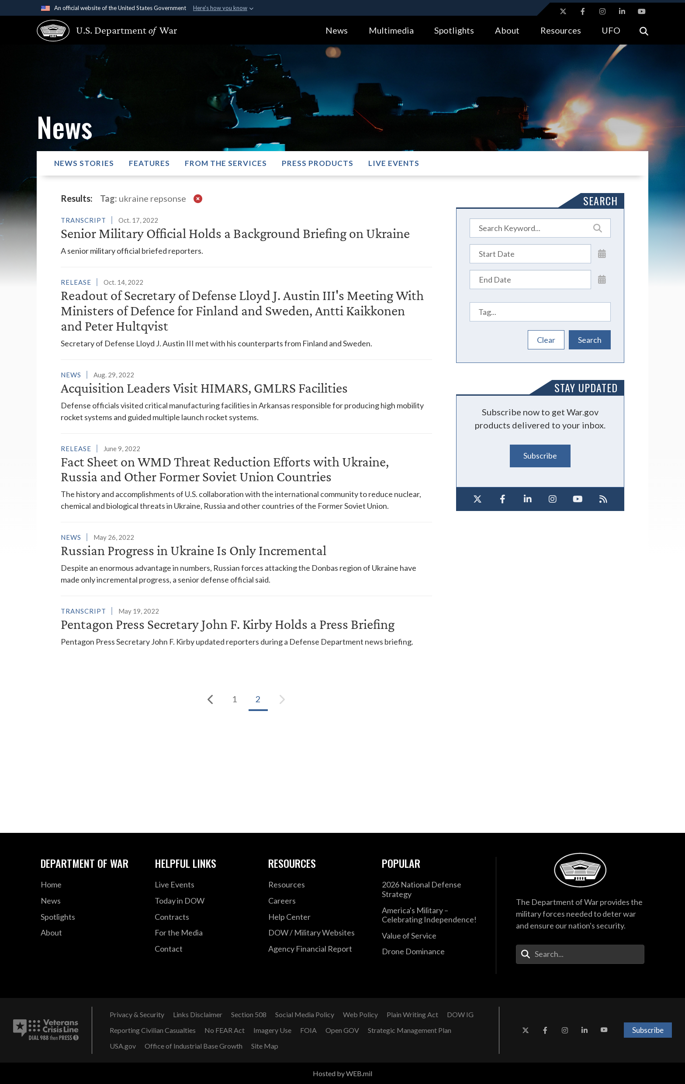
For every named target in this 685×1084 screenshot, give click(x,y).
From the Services (226, 163)
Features (149, 163)
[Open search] (644, 30)
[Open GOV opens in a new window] (342, 1030)
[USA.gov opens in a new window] (122, 1046)
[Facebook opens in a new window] (582, 11)
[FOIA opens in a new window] (308, 1030)
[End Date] (531, 279)
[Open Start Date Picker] (602, 253)
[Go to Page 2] (258, 699)
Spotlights (454, 30)
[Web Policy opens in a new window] (360, 1014)
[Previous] (211, 699)
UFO (611, 30)
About (507, 30)
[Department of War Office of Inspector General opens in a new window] (460, 1014)
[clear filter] (198, 198)
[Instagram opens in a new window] (602, 11)
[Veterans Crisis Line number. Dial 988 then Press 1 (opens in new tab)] (46, 1030)
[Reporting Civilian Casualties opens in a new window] (152, 1030)
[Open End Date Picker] (602, 279)
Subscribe (540, 455)
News (336, 30)
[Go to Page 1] (234, 699)
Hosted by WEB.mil (342, 1073)
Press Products (317, 163)
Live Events (393, 163)
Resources (560, 30)
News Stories (84, 163)
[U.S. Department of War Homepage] (99, 30)
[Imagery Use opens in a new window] (272, 1030)
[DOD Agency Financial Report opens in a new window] (318, 949)
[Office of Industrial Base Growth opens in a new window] (193, 1046)
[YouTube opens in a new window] (641, 11)
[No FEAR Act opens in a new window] (224, 1030)
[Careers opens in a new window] (318, 901)
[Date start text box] (531, 253)
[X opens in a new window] (563, 11)
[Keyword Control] (540, 228)
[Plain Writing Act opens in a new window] (412, 1014)
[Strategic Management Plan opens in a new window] (409, 1030)
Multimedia (391, 30)
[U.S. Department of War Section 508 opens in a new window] (249, 1014)
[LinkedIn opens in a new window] (622, 11)
